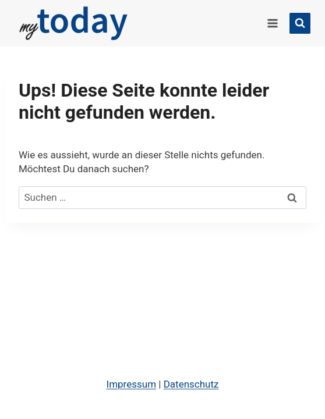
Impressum (132, 384)
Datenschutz (191, 384)
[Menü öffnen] (272, 23)
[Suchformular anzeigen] (300, 23)
